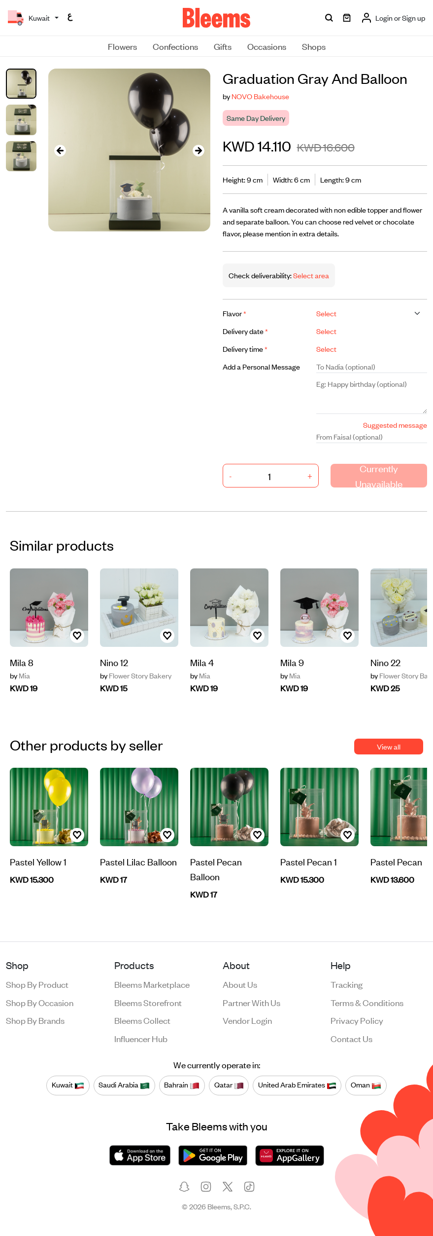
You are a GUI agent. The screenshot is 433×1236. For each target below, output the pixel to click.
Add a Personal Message (261, 366)
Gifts (223, 46)
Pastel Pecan (396, 861)
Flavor (234, 313)
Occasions (266, 46)
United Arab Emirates (297, 1085)
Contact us (351, 1038)
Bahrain (182, 1085)
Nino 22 (385, 662)
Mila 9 (292, 662)
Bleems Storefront (148, 1002)
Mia (20, 675)
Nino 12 (114, 662)
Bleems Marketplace (152, 984)
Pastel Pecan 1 (308, 861)
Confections (175, 46)
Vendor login (247, 1020)
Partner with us (251, 1002)
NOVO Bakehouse (260, 96)
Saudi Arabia (124, 1085)
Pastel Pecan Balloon (216, 868)
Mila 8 (21, 662)
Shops (314, 46)
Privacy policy (357, 1020)
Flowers (122, 46)
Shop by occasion (39, 1002)
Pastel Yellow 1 (38, 861)
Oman (366, 1085)
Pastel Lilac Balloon (138, 861)
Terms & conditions (367, 1002)
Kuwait (68, 1085)
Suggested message (395, 424)
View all (388, 746)
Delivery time (245, 348)
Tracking (347, 984)
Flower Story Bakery (135, 675)
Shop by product (37, 984)
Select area (310, 275)
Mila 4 (202, 662)
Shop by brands (35, 1020)
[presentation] (60, 150)
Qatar (229, 1085)
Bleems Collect (142, 1020)
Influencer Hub (140, 1038)
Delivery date (245, 331)
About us (240, 984)
